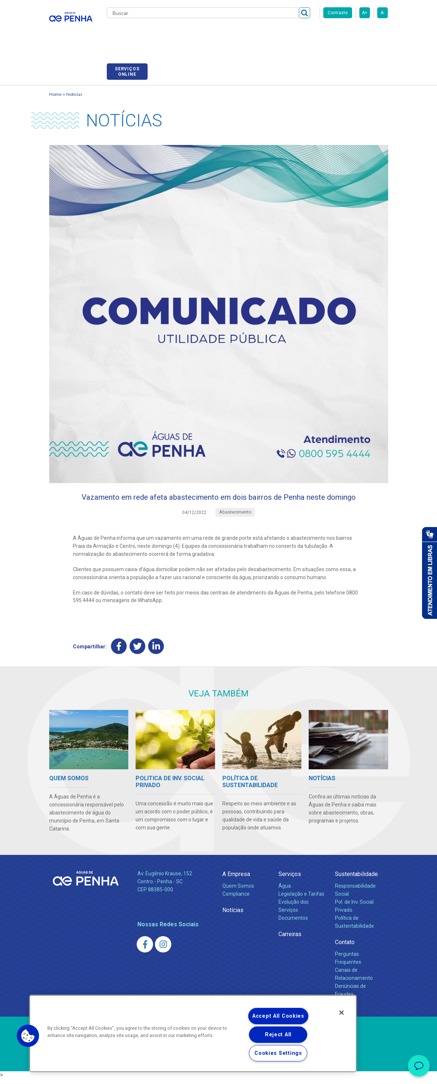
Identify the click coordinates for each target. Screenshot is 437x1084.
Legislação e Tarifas (301, 899)
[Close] (341, 1013)
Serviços (289, 879)
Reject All (278, 1035)
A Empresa (236, 879)
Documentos (293, 923)
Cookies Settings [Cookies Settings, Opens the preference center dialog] (278, 1053)
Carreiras (276, 33)
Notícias (74, 86)
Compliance (236, 899)
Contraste (338, 12)
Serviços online (367, 33)
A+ (364, 12)
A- (383, 12)
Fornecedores (315, 33)
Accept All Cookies (278, 1016)
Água (284, 891)
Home (55, 86)
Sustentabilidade (356, 879)
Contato (345, 947)
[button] (28, 1036)
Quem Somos (238, 891)
